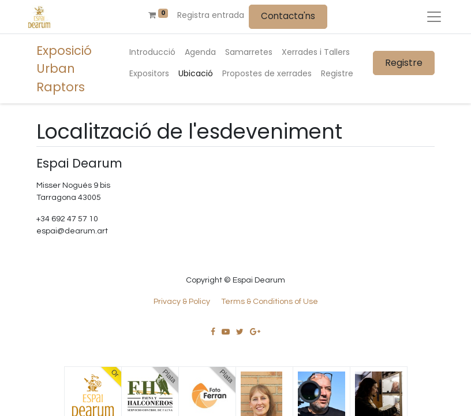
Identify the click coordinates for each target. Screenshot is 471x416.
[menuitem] (152, 52)
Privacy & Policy (182, 302)
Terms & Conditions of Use (269, 302)
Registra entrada (210, 15)
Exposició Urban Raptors (64, 68)
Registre (404, 62)
